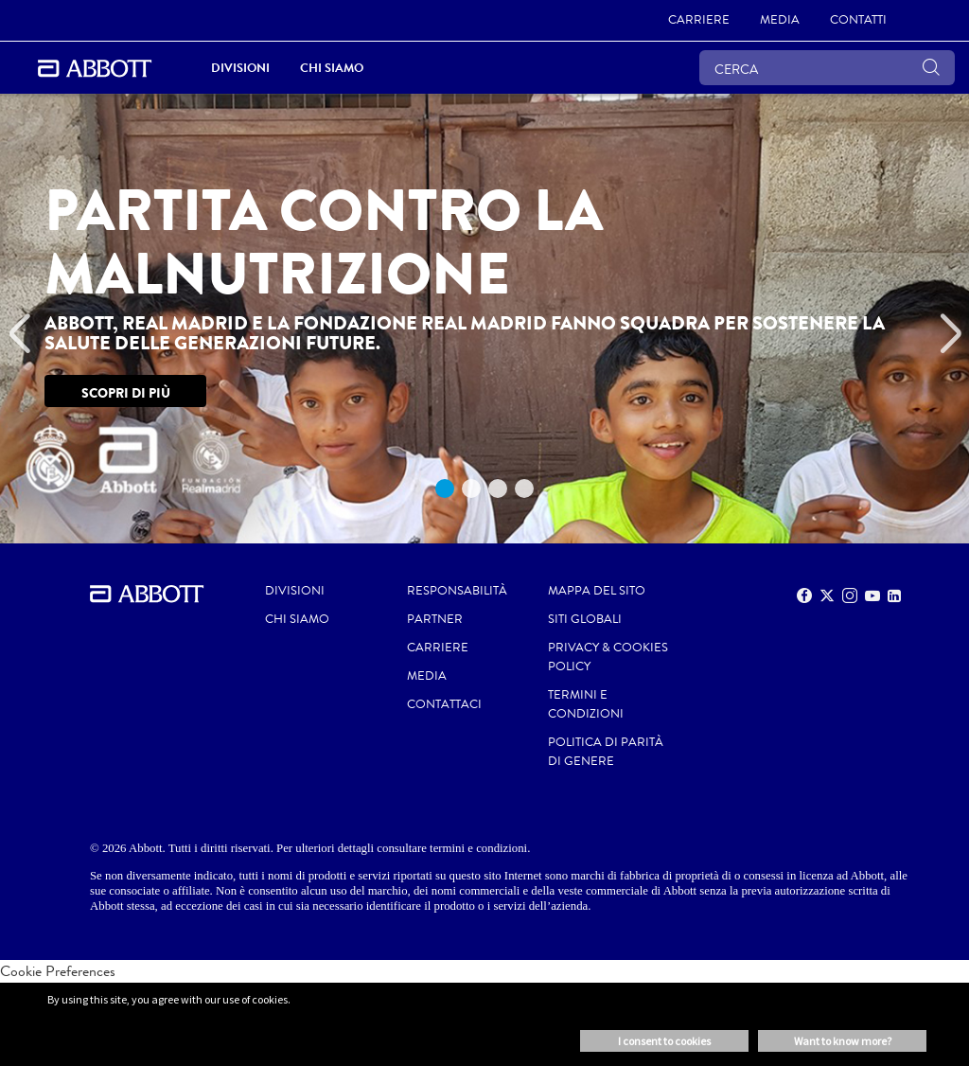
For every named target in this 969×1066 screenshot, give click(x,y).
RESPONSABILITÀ (457, 590)
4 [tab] (524, 488)
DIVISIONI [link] (240, 68)
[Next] (950, 334)
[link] (699, 21)
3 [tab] (497, 488)
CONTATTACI (444, 704)
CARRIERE (437, 647)
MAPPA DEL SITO (596, 590)
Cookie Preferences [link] (57, 971)
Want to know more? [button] (842, 1041)
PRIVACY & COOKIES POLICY (608, 657)
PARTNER (435, 619)
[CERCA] (827, 67)
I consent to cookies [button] (664, 1041)
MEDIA (427, 675)
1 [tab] (444, 488)
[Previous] (19, 334)
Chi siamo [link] (331, 68)
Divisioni (295, 590)
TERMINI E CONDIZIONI (586, 704)
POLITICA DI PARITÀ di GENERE (605, 752)
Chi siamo (297, 619)
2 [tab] (471, 488)
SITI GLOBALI (585, 619)
